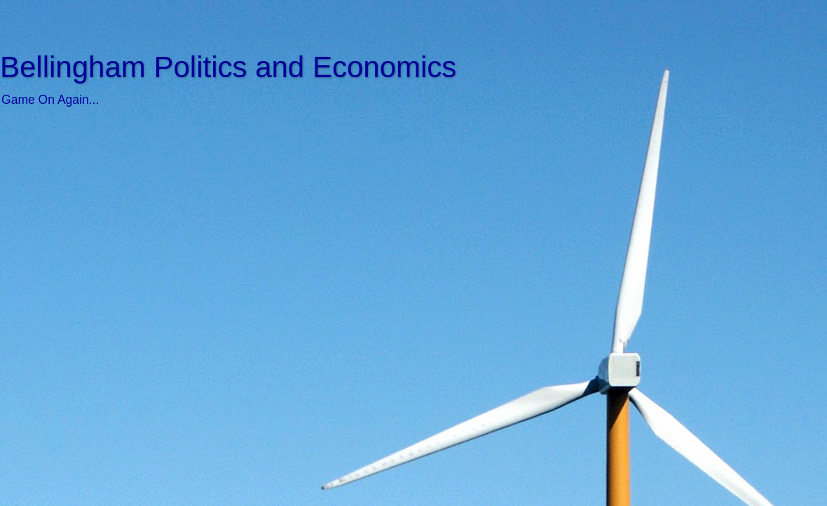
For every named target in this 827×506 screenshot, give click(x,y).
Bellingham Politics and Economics (228, 67)
